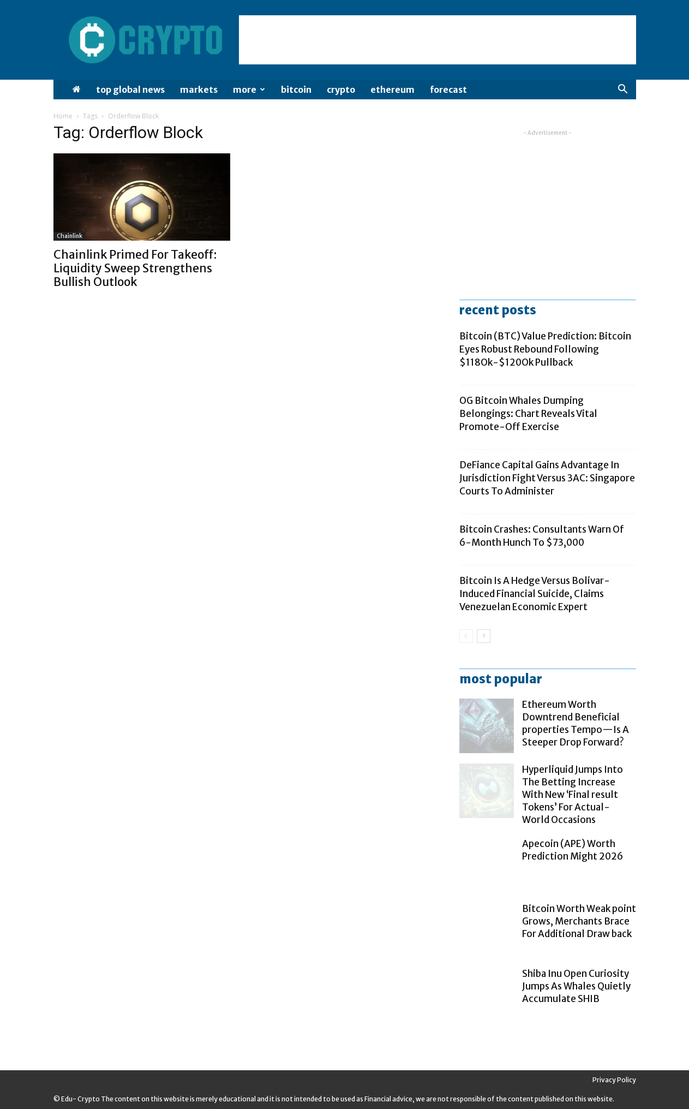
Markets (199, 89)
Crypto (341, 89)
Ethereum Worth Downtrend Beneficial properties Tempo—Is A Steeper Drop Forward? (575, 723)
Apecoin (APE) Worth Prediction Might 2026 (572, 850)
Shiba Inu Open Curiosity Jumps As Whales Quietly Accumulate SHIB (576, 986)
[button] (623, 90)
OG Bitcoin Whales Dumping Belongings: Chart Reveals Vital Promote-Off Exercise (528, 414)
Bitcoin (296, 89)
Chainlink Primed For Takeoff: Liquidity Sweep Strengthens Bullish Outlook (135, 268)
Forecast (448, 89)
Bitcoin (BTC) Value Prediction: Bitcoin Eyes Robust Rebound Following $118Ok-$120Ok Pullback (545, 349)
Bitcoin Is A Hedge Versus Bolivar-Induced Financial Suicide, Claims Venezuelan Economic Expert (534, 594)
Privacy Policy (614, 1080)
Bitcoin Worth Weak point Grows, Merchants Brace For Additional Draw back (579, 921)
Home (63, 116)
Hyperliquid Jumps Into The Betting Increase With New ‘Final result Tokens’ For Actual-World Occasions (572, 795)
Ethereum (392, 89)
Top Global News (130, 89)
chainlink (69, 236)
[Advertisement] (437, 39)
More (249, 89)
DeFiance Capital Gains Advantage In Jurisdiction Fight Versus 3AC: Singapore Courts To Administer (547, 478)
